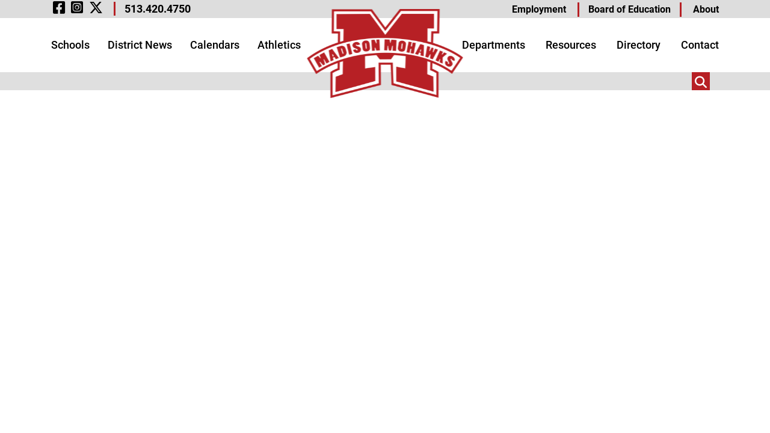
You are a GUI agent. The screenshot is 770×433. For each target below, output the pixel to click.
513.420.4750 (158, 8)
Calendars (214, 44)
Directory (639, 44)
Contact (700, 44)
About (706, 9)
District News (140, 44)
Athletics (279, 44)
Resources (571, 44)
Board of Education (629, 9)
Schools (70, 44)
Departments (493, 44)
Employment (539, 9)
